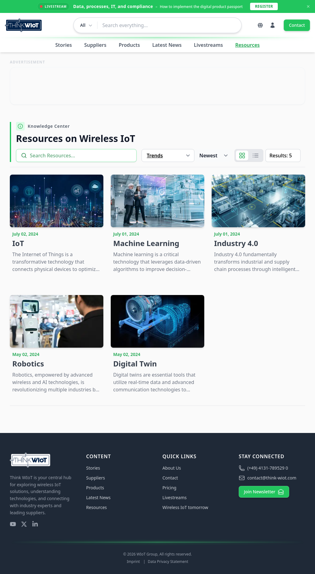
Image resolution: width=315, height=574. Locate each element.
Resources (247, 45)
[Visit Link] (157, 86)
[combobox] (169, 25)
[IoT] (56, 225)
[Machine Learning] (157, 225)
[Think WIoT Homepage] (23, 25)
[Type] (168, 155)
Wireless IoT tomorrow (185, 507)
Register (264, 6)
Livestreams (208, 45)
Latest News (166, 45)
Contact (297, 25)
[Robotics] (56, 345)
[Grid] (242, 155)
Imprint (134, 561)
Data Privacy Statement (168, 561)
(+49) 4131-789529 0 (263, 468)
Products (129, 45)
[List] (255, 155)
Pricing (169, 488)
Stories (63, 45)
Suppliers (95, 45)
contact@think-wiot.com (267, 478)
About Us (171, 468)
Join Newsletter (264, 492)
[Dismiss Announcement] (308, 6)
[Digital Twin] (157, 345)
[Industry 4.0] (258, 225)
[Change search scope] (85, 25)
